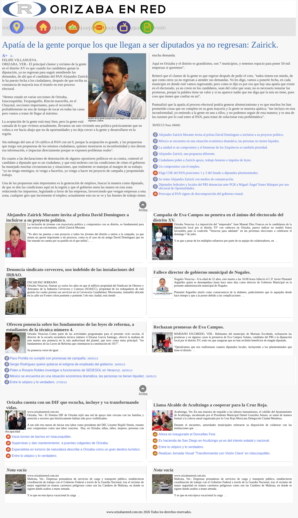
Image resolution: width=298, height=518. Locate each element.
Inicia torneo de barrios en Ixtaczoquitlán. (42, 436)
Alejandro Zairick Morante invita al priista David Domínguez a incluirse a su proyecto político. (221, 134)
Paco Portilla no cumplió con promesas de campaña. (54, 358)
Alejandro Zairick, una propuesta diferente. (187, 154)
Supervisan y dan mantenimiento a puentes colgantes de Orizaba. (60, 443)
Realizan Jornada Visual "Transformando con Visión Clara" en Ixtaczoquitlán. (215, 453)
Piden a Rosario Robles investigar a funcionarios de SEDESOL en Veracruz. (71, 370)
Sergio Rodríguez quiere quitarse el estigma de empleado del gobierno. (67, 364)
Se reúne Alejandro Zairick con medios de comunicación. (196, 179)
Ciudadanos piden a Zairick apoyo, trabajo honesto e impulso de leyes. (205, 160)
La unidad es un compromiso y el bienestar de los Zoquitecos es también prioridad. (213, 147)
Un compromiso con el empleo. (179, 166)
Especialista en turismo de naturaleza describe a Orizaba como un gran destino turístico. (76, 449)
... (91, 241)
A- (12, 56)
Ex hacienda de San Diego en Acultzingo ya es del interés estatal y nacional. (214, 440)
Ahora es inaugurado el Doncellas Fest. (187, 434)
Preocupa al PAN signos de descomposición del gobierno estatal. (201, 194)
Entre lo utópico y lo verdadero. (38, 382)
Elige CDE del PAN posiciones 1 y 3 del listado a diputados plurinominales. (209, 173)
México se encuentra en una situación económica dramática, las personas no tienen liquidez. (219, 141)
